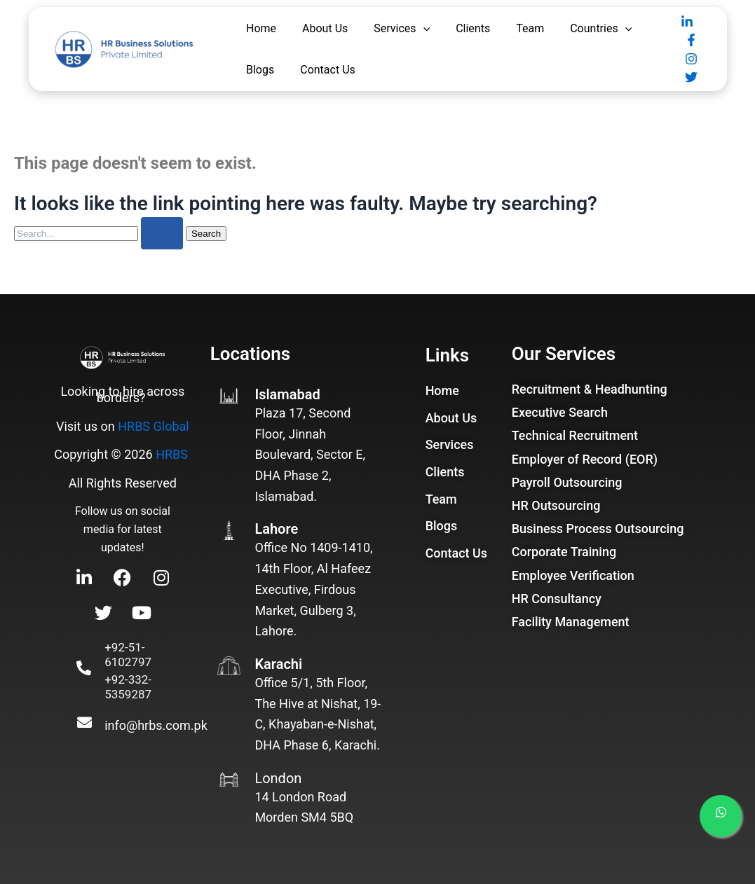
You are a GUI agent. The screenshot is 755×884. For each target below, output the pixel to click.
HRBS (172, 454)
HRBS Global (153, 426)
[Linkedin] (687, 21)
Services (402, 28)
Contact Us (327, 69)
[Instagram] (691, 59)
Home (261, 28)
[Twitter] (691, 77)
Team (530, 28)
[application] (423, 28)
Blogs (260, 69)
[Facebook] (691, 40)
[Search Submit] (162, 233)
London (277, 778)
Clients (473, 28)
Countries (601, 28)
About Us (325, 28)
